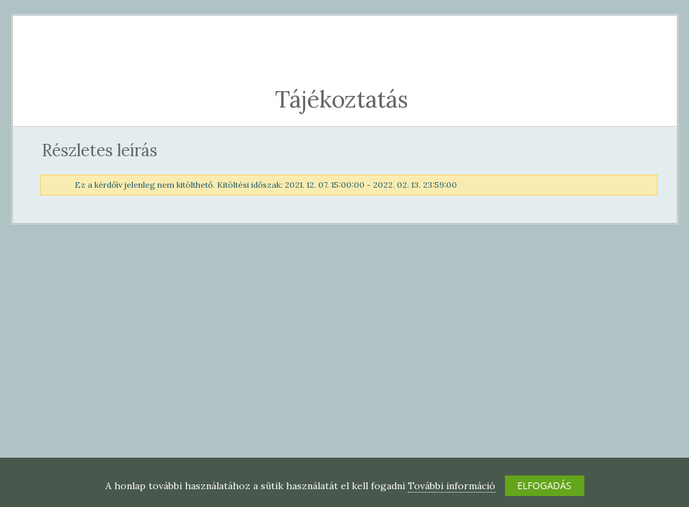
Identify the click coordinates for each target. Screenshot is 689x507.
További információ (451, 486)
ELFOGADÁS (544, 485)
